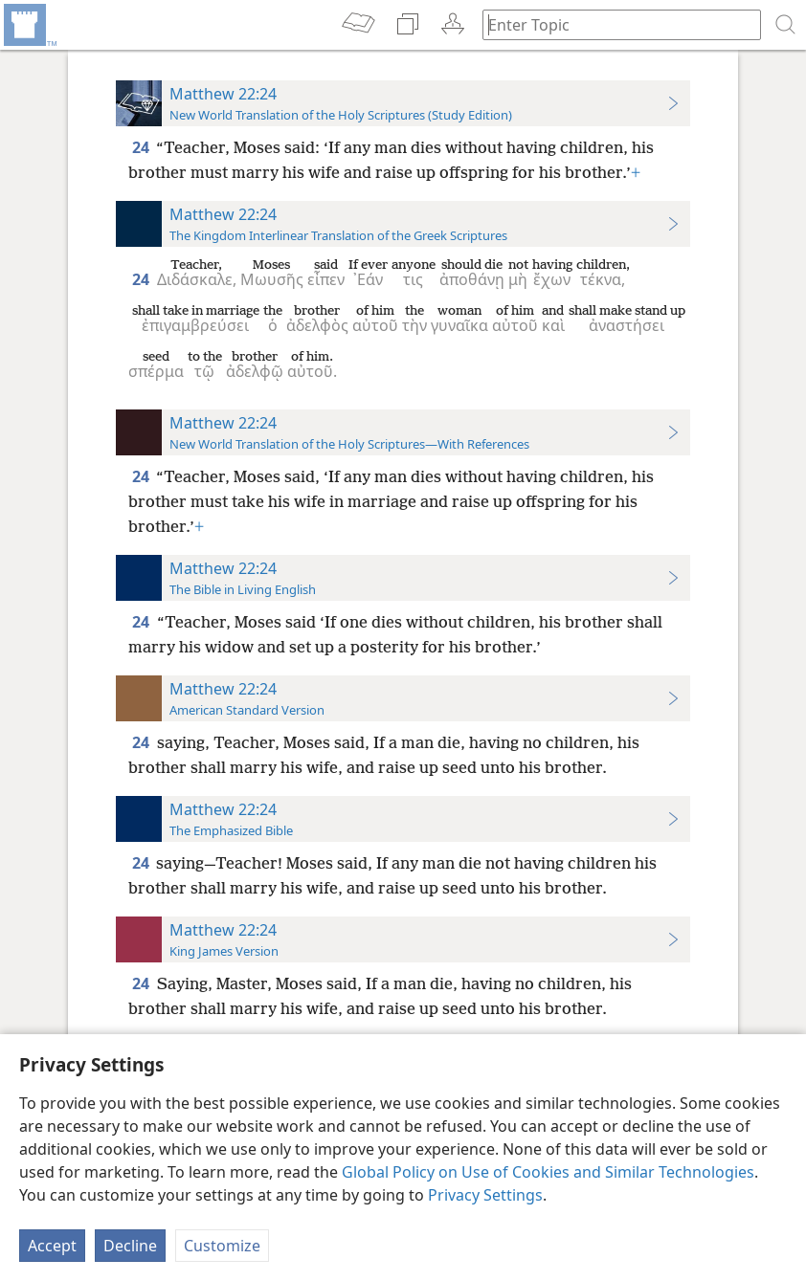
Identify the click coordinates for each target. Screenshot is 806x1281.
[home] (29, 25)
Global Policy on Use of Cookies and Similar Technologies (548, 1171)
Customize (222, 1245)
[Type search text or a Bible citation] (612, 24)
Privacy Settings (485, 1194)
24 (142, 147)
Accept (52, 1245)
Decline (130, 1245)
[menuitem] (29, 25)
